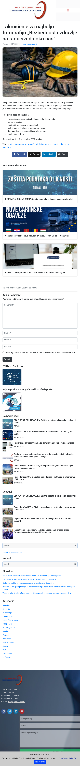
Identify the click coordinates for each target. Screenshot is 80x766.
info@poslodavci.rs (16, 701)
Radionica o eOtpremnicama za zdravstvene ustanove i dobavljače (44, 443)
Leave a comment (30, 44)
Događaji (6, 605)
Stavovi (5, 646)
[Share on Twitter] (34, 154)
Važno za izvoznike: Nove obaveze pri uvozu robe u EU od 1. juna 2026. (30, 579)
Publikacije (7, 639)
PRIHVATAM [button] (40, 762)
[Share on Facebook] (19, 154)
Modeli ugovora (9, 627)
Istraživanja (7, 613)
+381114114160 (11, 698)
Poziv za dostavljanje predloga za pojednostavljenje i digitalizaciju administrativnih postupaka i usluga (44, 455)
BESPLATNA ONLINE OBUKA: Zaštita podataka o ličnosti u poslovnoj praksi (32, 576)
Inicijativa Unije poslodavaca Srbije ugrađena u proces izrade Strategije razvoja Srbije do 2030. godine (41, 531)
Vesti (4, 650)
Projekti (5, 635)
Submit (7, 359)
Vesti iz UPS (7, 653)
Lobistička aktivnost (10, 620)
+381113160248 (11, 695)
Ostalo (5, 631)
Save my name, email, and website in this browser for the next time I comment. (40, 352)
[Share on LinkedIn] (49, 154)
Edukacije (6, 609)
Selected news (8, 642)
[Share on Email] (62, 154)
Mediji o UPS (7, 624)
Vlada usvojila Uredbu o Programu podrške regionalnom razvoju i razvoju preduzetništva (37, 593)
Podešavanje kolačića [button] (67, 758)
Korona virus (7, 616)
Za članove (7, 657)
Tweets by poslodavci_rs (12, 553)
